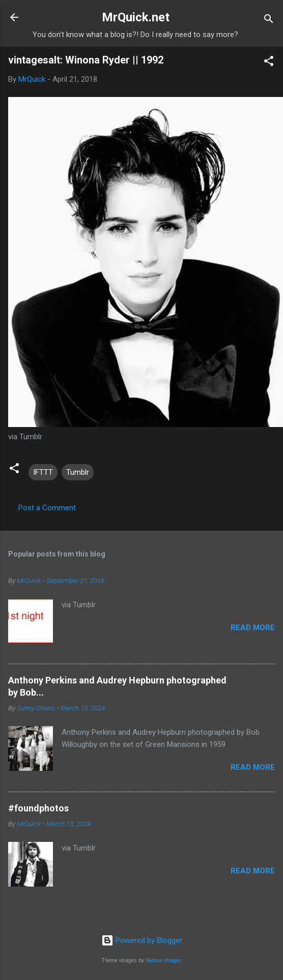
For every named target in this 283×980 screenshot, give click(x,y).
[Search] (269, 20)
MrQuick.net (135, 17)
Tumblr (77, 472)
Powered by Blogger (141, 940)
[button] (269, 63)
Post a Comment (47, 507)
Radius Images (164, 960)
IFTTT (43, 472)
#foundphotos (38, 808)
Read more (253, 627)
